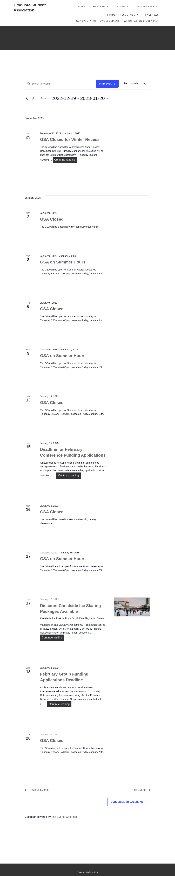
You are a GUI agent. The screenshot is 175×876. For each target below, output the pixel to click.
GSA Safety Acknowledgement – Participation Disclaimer (117, 21)
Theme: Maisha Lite (87, 872)
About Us (99, 6)
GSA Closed (52, 219)
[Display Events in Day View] (144, 83)
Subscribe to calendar (127, 802)
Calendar (152, 15)
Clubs (121, 6)
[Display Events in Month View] (134, 83)
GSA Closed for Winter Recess (69, 139)
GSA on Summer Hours (62, 262)
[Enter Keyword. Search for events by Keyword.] (60, 83)
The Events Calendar (64, 816)
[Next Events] (33, 98)
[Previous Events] (27, 98)
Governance (146, 6)
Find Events (107, 83)
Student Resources (121, 15)
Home (81, 6)
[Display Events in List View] (125, 83)
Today (43, 98)
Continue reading (65, 159)
